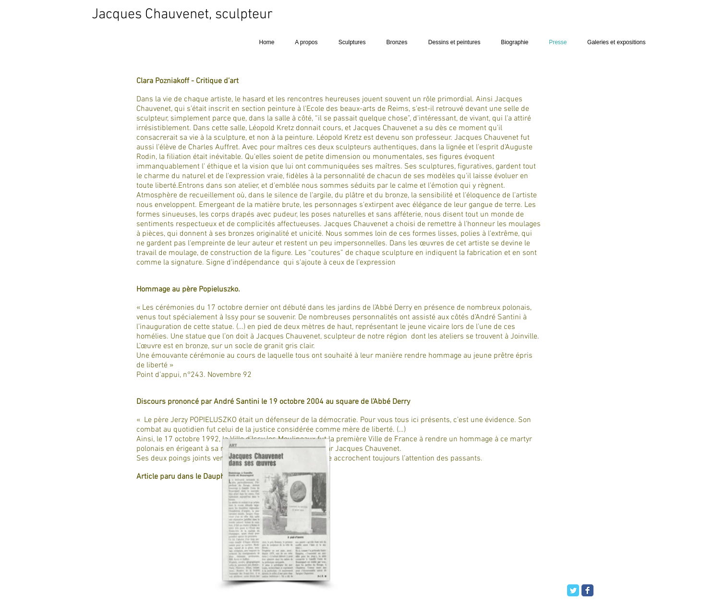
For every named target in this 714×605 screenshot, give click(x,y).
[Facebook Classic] (587, 590)
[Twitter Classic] (573, 590)
